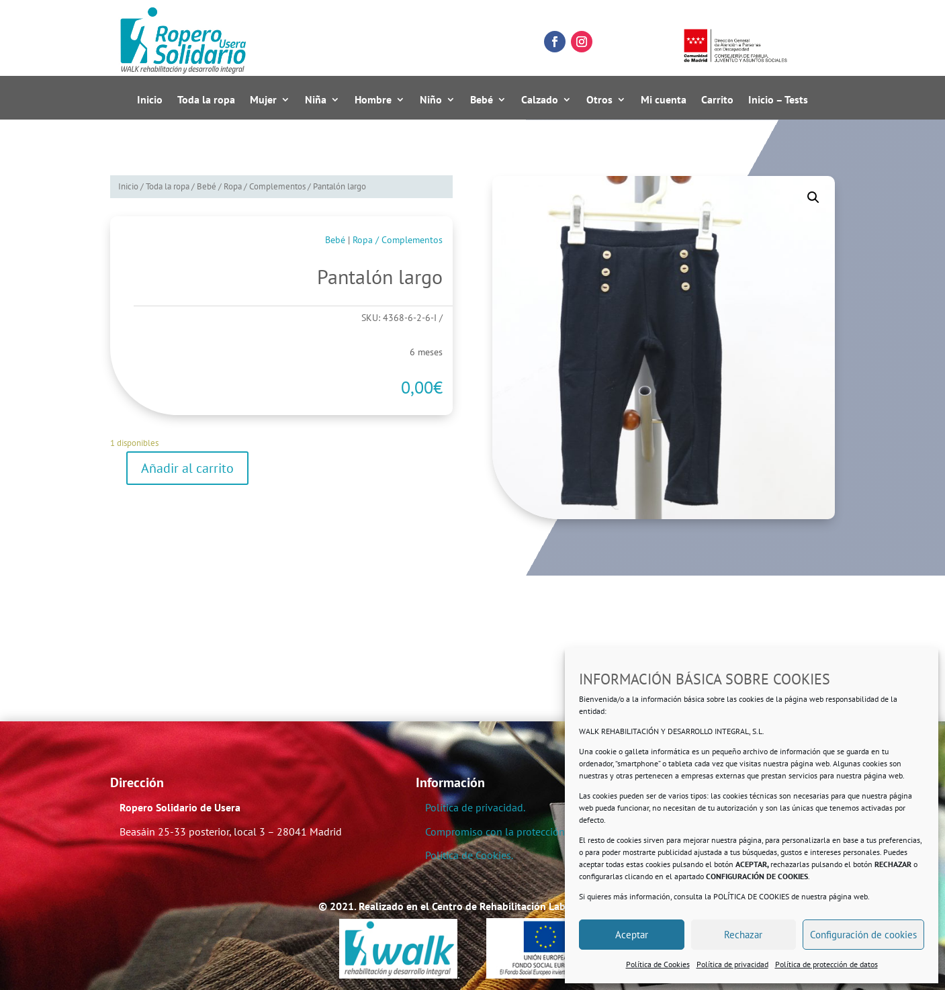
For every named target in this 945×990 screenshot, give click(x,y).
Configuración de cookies (863, 934)
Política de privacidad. (475, 807)
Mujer (263, 100)
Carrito (717, 100)
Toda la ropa (206, 100)
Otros (599, 100)
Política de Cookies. (469, 855)
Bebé (481, 100)
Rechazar (743, 934)
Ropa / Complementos (265, 186)
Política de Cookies (658, 964)
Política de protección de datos (826, 964)
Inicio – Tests (778, 100)
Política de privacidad (732, 964)
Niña (315, 100)
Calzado (539, 100)
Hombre (373, 100)
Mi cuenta (663, 100)
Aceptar (631, 934)
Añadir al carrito (187, 468)
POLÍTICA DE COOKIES (751, 896)
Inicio (150, 100)
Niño (431, 100)
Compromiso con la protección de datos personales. (543, 831)
